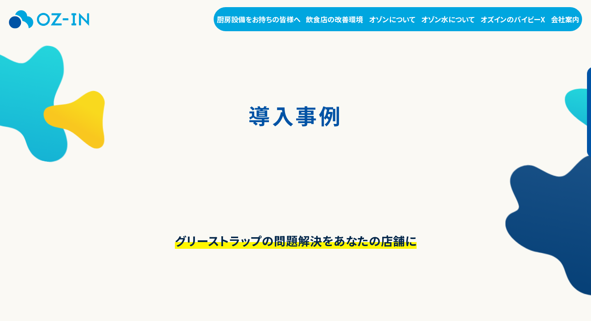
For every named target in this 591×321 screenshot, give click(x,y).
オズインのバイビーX (512, 19)
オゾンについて (392, 19)
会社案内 (565, 19)
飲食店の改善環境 (334, 19)
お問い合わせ (574, 112)
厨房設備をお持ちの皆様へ (259, 19)
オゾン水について (448, 19)
